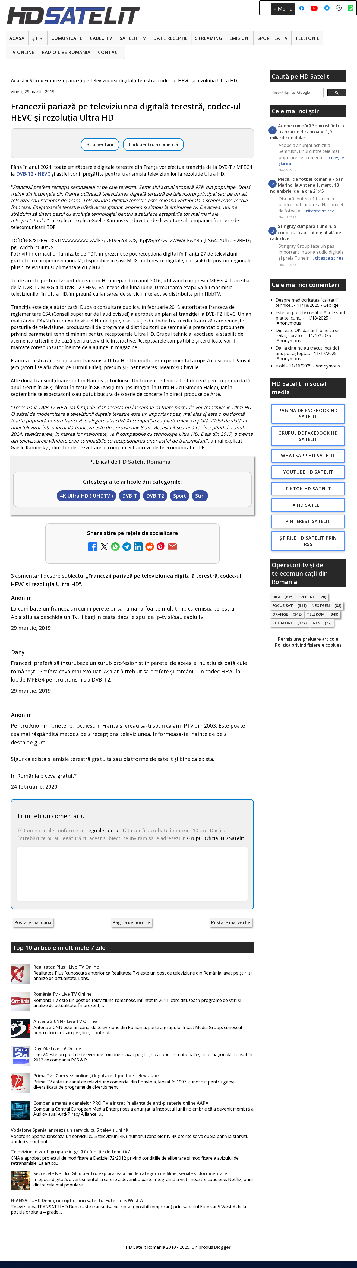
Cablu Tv (101, 38)
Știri (38, 38)
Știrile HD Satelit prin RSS (308, 541)
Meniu (283, 9)
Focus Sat (282, 605)
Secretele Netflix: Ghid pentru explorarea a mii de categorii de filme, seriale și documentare (130, 1173)
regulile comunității (109, 830)
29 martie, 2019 (31, 627)
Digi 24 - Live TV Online (57, 1048)
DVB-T (129, 495)
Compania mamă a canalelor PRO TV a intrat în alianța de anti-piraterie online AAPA (120, 1103)
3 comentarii (100, 144)
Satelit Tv (133, 38)
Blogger (222, 1247)
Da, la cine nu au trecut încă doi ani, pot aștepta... (307, 350)
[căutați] (296, 92)
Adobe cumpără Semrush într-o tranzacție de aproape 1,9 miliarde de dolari (307, 132)
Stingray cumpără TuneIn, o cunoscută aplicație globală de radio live (305, 232)
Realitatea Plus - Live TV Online (66, 967)
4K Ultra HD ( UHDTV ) (86, 495)
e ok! (280, 366)
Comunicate (66, 38)
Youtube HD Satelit (308, 472)
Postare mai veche (230, 922)
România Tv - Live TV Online (62, 994)
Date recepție (171, 38)
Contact (109, 52)
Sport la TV (272, 38)
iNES (316, 622)
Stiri (200, 495)
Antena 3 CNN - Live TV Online (65, 1021)
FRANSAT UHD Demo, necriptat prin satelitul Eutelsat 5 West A (77, 1201)
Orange (280, 614)
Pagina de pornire (131, 922)
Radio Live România (66, 52)
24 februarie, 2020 (34, 786)
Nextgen (321, 605)
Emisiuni (240, 38)
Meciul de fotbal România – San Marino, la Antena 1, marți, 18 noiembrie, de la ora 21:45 (306, 185)
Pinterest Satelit (308, 521)
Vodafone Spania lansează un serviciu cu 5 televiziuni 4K (69, 1130)
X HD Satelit (308, 505)
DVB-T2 (24, 173)
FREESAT (307, 596)
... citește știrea (317, 211)
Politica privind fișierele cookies (308, 645)
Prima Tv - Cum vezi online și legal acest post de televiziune (96, 1076)
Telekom (316, 614)
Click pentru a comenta (153, 144)
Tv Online (22, 52)
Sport (179, 495)
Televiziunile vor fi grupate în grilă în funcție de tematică (71, 1152)
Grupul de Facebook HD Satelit (308, 436)
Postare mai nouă (32, 922)
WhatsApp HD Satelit (308, 456)
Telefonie (307, 38)
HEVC (44, 173)
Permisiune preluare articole (308, 639)
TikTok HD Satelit (308, 489)
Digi (276, 596)
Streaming (208, 38)
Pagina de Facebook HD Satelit (308, 414)
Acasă (17, 38)
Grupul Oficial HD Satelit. (216, 838)
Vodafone (282, 622)
